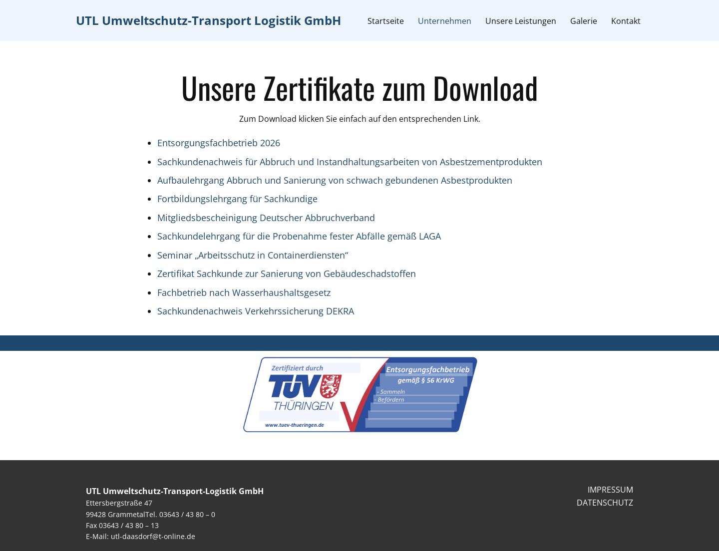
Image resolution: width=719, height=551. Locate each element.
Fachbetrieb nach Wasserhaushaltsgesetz (244, 292)
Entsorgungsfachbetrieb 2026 (218, 143)
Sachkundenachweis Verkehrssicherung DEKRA (255, 311)
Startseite (385, 20)
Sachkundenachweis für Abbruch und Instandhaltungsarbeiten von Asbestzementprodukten (349, 162)
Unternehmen (444, 20)
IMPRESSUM (610, 489)
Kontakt (626, 20)
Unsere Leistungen (520, 20)
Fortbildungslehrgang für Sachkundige (237, 199)
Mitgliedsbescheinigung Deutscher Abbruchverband (266, 218)
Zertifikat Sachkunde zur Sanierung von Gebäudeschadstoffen (286, 273)
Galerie (583, 20)
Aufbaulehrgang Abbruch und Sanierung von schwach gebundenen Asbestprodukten (334, 180)
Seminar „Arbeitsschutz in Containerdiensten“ (252, 255)
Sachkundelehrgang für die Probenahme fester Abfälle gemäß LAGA (299, 236)
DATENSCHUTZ (605, 502)
